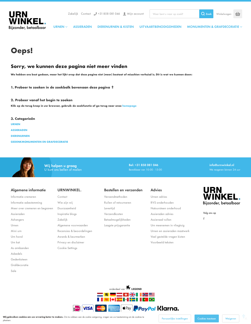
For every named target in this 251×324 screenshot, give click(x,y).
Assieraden (18, 214)
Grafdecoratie (19, 265)
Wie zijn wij (65, 202)
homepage (129, 105)
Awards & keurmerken (71, 236)
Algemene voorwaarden (72, 225)
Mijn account (135, 13)
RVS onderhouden (162, 202)
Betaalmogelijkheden (117, 219)
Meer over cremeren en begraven (32, 208)
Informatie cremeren (23, 196)
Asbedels (16, 253)
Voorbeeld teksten (162, 242)
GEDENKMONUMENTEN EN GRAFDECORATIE (39, 141)
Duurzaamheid (66, 208)
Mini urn (16, 231)
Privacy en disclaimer (70, 242)
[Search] (206, 13)
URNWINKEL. (69, 189)
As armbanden (20, 248)
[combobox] (181, 13)
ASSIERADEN (19, 130)
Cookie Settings (67, 248)
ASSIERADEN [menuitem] (82, 26)
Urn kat (15, 242)
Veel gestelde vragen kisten (168, 236)
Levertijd (109, 208)
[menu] (147, 26)
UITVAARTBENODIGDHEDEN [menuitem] (160, 26)
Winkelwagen (223, 14)
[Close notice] (246, 321)
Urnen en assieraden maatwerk (170, 231)
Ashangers (17, 219)
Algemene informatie (28, 189)
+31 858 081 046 (109, 13)
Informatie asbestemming (26, 202)
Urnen (14, 225)
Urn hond (17, 236)
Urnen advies (159, 196)
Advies (156, 189)
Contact (86, 13)
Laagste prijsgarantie (117, 225)
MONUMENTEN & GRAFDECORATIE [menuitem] (213, 26)
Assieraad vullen (161, 219)
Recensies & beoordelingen (74, 231)
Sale (13, 271)
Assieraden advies (162, 214)
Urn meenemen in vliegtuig (167, 225)
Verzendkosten (113, 214)
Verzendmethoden (115, 196)
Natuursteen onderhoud (166, 208)
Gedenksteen (19, 259)
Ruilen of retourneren (117, 202)
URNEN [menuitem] (58, 26)
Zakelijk (73, 13)
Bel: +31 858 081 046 (143, 165)
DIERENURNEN (20, 136)
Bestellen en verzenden (123, 189)
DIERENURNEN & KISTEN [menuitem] (115, 26)
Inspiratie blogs (67, 214)
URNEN (15, 124)
